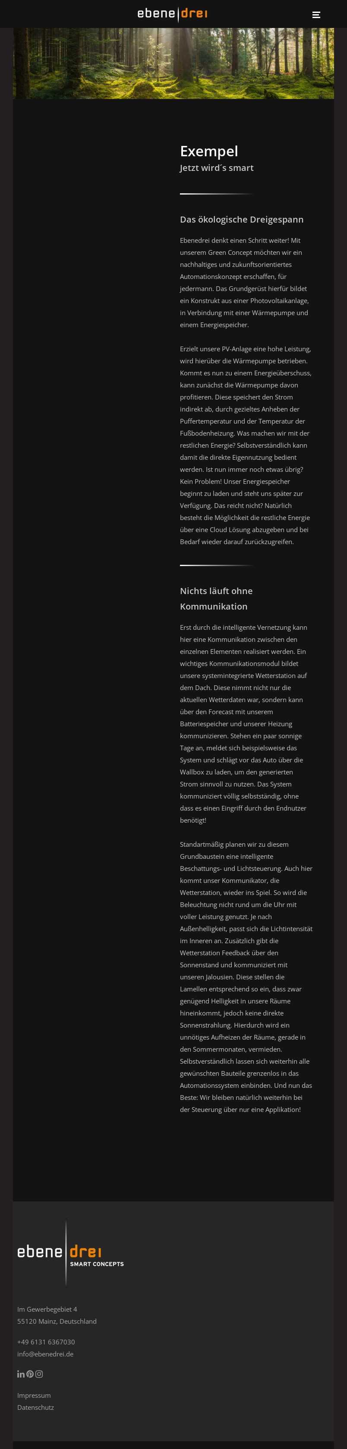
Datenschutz (35, 1407)
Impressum (34, 1395)
